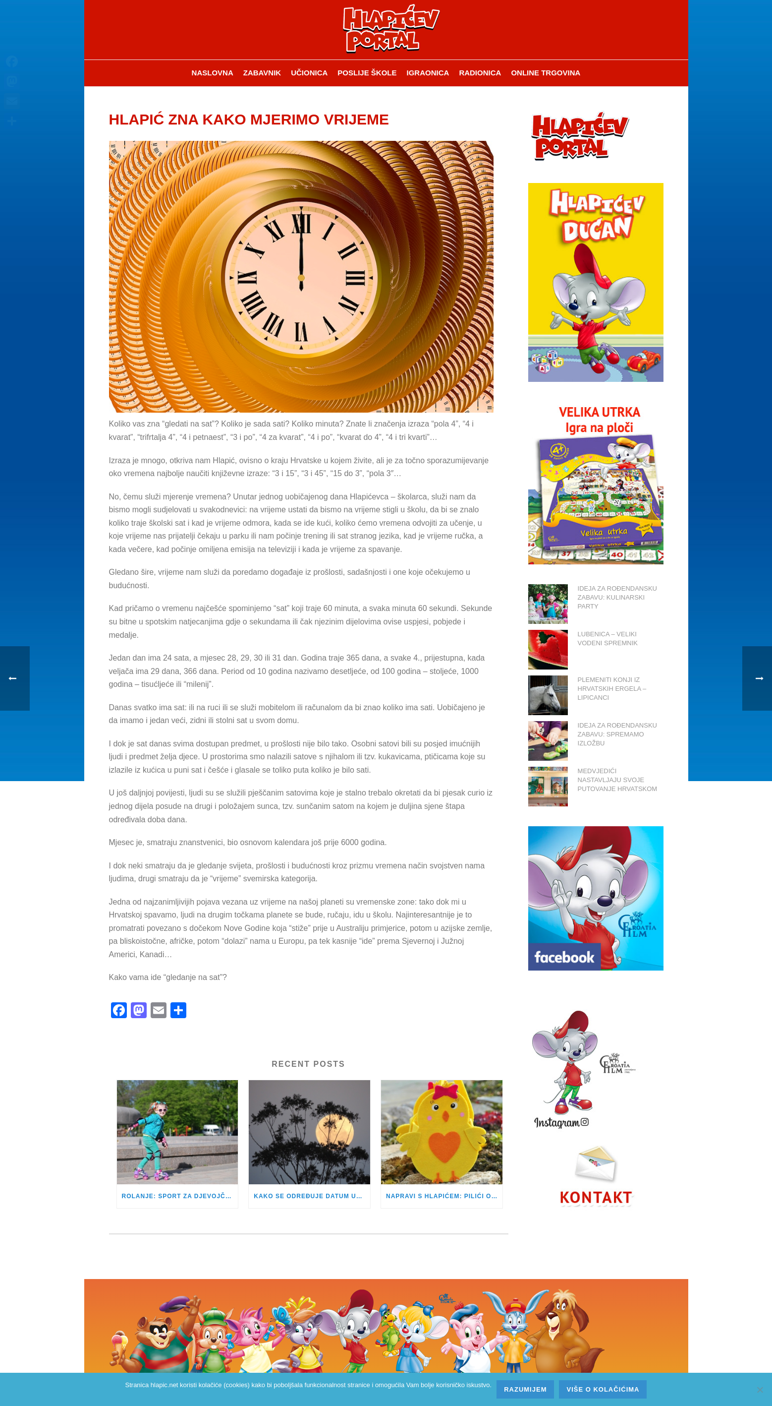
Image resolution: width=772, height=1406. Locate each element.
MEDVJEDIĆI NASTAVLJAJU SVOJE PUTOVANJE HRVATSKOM (618, 780)
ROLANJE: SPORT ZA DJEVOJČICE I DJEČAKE (180, 1196)
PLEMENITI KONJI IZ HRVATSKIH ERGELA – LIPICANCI (612, 688)
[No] (760, 1390)
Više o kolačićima (602, 1389)
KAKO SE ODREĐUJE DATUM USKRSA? (312, 1196)
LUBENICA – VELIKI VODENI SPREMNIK (608, 638)
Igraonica (428, 72)
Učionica (309, 72)
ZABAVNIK (262, 72)
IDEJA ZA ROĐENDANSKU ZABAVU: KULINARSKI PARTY (617, 597)
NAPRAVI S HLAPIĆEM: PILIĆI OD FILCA (444, 1196)
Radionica (480, 72)
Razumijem (525, 1389)
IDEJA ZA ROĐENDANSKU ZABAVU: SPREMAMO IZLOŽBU (617, 734)
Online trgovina (545, 72)
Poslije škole (366, 72)
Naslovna (212, 72)
